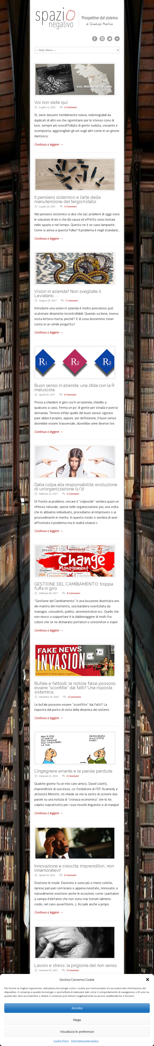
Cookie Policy (61, 1041)
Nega (77, 1020)
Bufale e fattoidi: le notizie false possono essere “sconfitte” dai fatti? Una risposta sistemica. (75, 688)
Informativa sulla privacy (85, 1041)
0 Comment (70, 107)
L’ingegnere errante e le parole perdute (73, 771)
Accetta (77, 1008)
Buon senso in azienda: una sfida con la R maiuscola (74, 387)
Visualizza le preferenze (77, 1031)
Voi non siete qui (51, 102)
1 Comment (71, 300)
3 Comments (74, 697)
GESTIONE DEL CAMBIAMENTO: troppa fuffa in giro (73, 586)
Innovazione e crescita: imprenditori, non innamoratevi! (74, 868)
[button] (147, 979)
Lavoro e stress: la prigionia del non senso (75, 965)
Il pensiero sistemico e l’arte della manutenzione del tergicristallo (67, 199)
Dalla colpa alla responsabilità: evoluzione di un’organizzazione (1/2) (75, 486)
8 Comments (73, 593)
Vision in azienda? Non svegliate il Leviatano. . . (67, 293)
